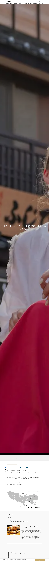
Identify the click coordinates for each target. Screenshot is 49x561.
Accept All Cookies (43, 559)
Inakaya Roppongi (25, 539)
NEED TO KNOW (41, 3)
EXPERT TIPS (27, 3)
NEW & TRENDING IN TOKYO (9, 3)
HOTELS (31, 3)
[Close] (48, 559)
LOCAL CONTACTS (35, 3)
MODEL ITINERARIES (21, 3)
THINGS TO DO (15, 3)
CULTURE (8, 464)
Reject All (37, 559)
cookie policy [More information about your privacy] (12, 560)
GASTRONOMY (14, 464)
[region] (24, 559)
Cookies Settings (32, 559)
